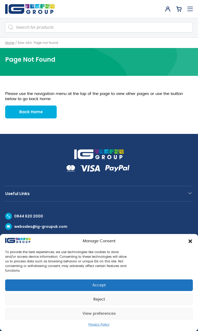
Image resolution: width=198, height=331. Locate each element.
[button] (190, 241)
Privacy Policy (99, 324)
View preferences (99, 314)
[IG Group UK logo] (30, 9)
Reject (99, 299)
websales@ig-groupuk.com (40, 226)
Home (9, 42)
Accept (99, 285)
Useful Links (17, 194)
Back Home (31, 112)
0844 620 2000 (28, 216)
